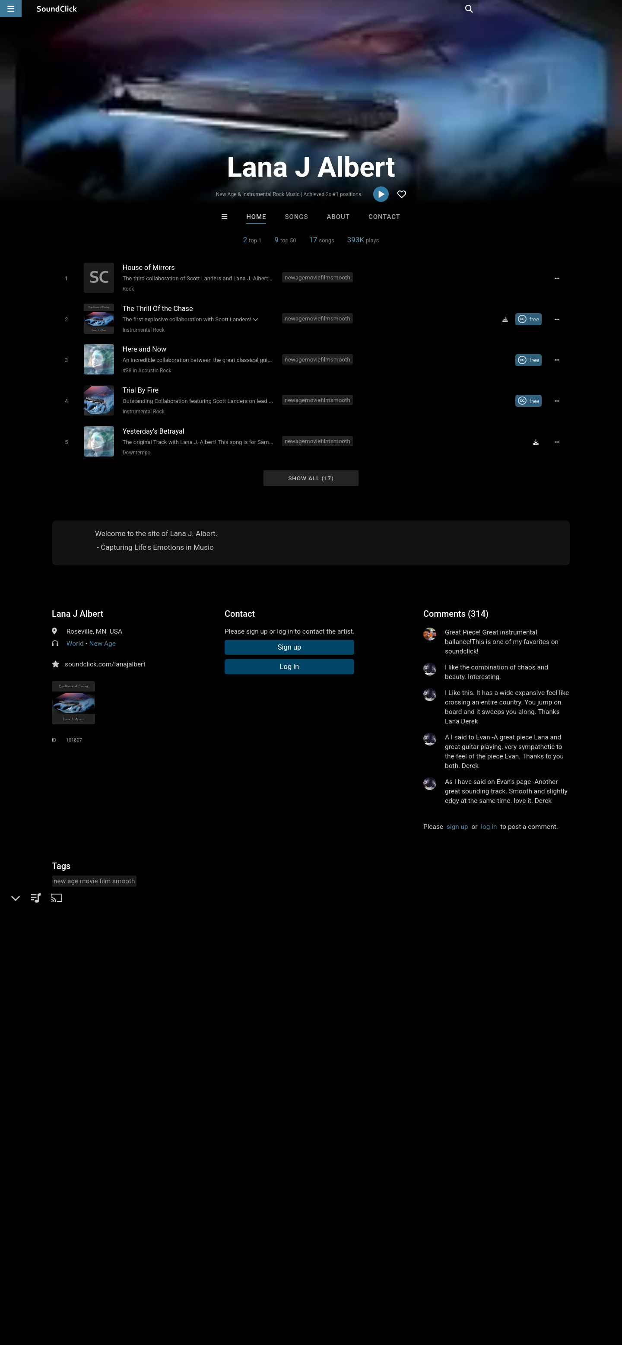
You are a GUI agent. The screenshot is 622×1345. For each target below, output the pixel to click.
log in (489, 818)
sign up (457, 818)
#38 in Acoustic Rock (145, 367)
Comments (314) (456, 605)
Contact (384, 217)
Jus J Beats (346, 1161)
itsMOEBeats (204, 1161)
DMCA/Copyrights (160, 1293)
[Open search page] (613, 8)
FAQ (36, 1293)
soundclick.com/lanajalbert (105, 656)
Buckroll (275, 1161)
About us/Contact (77, 1293)
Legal (233, 1293)
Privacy (206, 1293)
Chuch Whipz (418, 1161)
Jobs (118, 1293)
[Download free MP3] (507, 317)
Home (256, 217)
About (338, 217)
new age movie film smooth (94, 873)
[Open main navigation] (11, 8)
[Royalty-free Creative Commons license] (531, 317)
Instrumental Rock (142, 328)
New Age (102, 635)
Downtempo (135, 446)
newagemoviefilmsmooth (319, 277)
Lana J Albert (77, 605)
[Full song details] (559, 278)
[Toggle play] (64, 278)
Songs (296, 217)
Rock (127, 288)
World (75, 635)
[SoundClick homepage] (57, 9)
